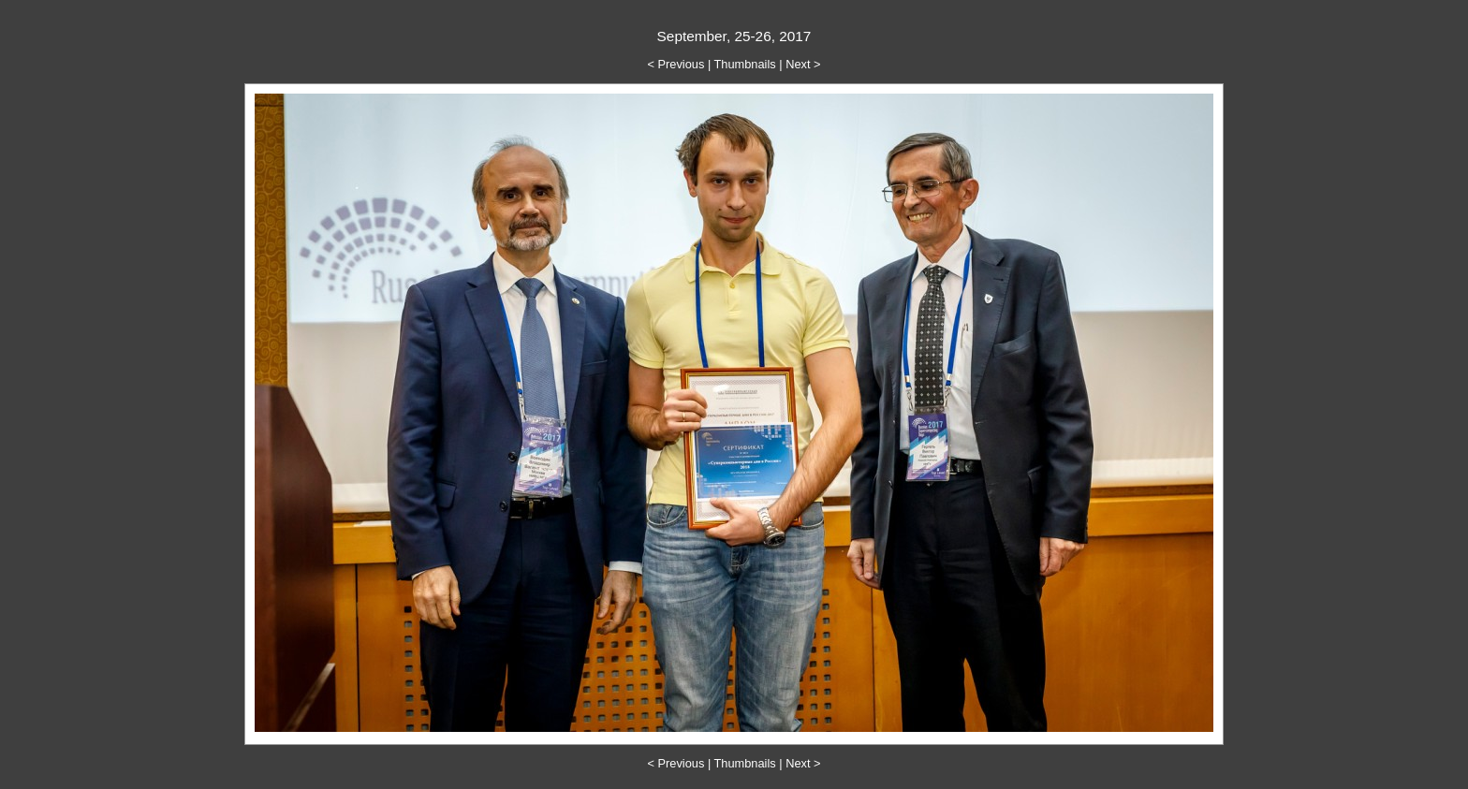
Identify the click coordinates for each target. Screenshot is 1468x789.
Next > (802, 64)
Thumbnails (745, 64)
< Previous (676, 64)
